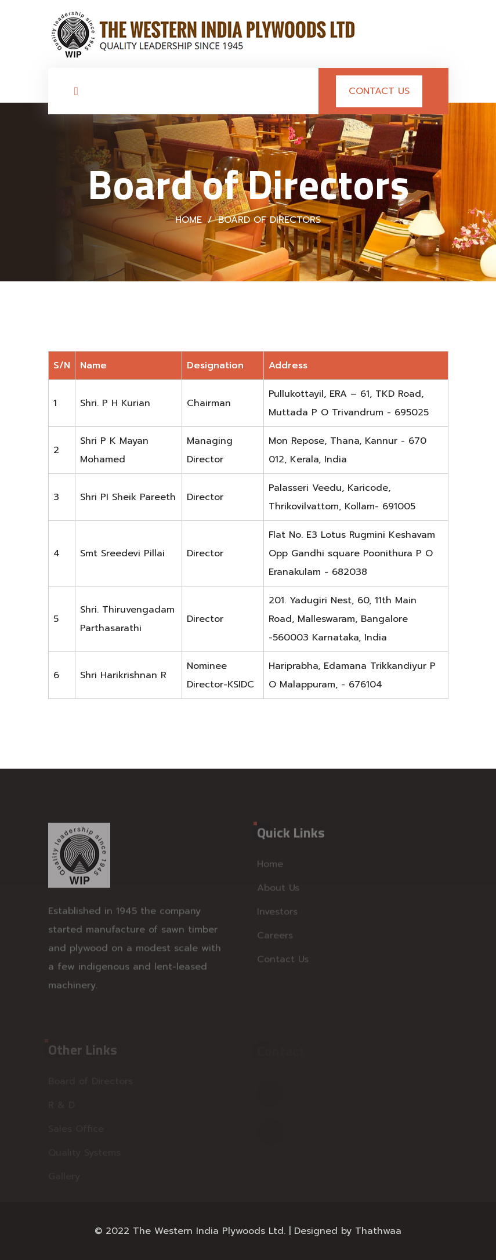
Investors (277, 915)
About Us (278, 891)
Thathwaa (378, 1231)
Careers (275, 939)
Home (188, 220)
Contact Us (379, 91)
